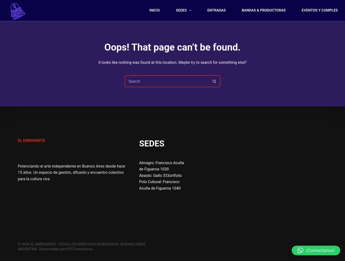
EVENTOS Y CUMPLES (320, 10)
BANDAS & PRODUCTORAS (264, 10)
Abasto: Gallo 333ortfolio (160, 175)
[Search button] (214, 81)
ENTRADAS (216, 10)
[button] (316, 250)
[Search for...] (166, 81)
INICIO (154, 10)
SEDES (184, 10)
